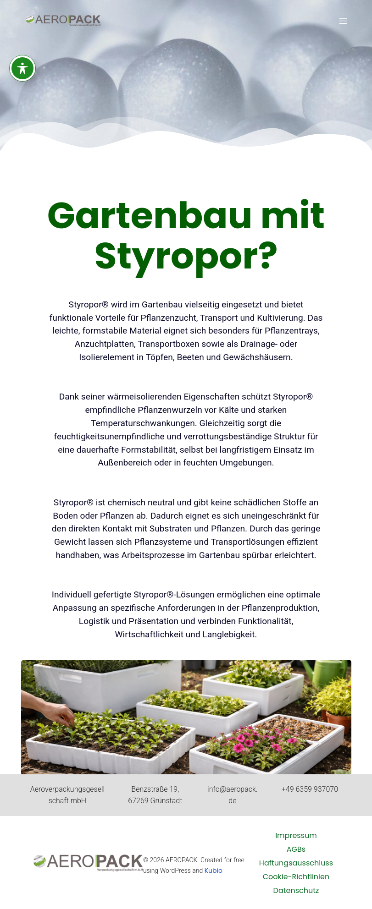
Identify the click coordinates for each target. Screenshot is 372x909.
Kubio (213, 870)
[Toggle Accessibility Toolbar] (22, 65)
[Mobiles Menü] (343, 20)
